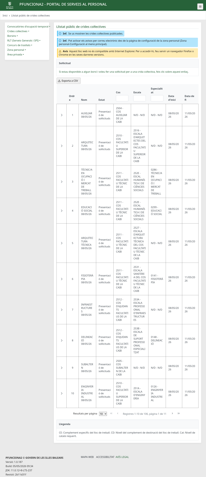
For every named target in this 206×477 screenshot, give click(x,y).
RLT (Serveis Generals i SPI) (23, 40)
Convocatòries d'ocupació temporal (27, 26)
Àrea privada (14, 54)
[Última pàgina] (179, 413)
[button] (61, 115)
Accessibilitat (105, 457)
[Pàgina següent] (172, 413)
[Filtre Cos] (122, 98)
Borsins (11, 36)
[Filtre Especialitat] (157, 98)
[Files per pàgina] (103, 414)
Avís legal (122, 457)
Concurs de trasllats (18, 45)
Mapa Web (87, 457)
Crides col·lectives (17, 31)
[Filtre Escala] (139, 98)
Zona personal (15, 50)
